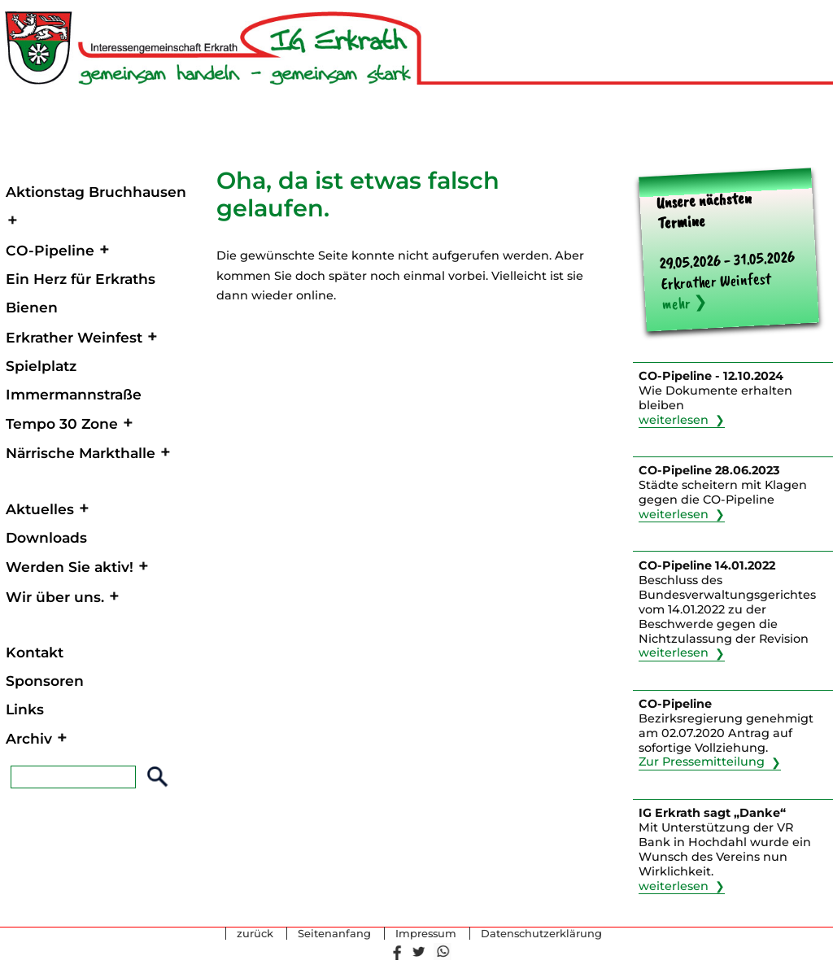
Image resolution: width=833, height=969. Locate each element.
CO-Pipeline (50, 250)
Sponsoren (45, 680)
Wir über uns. (55, 596)
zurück (255, 934)
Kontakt (34, 652)
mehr (676, 303)
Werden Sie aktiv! (69, 566)
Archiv (29, 738)
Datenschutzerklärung (541, 934)
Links (25, 709)
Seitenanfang (334, 934)
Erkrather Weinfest (74, 337)
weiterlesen (674, 419)
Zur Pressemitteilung (702, 762)
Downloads (46, 537)
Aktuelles (40, 508)
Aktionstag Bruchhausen (96, 191)
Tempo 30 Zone (62, 423)
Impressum (425, 934)
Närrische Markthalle (80, 452)
